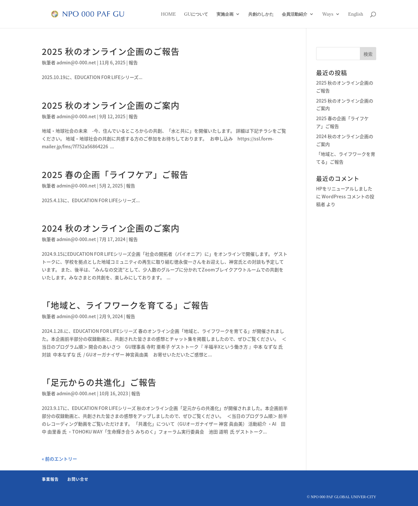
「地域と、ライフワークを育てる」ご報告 (125, 305)
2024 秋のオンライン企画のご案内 (111, 228)
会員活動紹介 (294, 14)
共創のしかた (261, 14)
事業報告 (50, 479)
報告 (133, 62)
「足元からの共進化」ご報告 (99, 382)
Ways (327, 14)
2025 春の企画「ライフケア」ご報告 (115, 174)
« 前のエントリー (59, 458)
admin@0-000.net (76, 62)
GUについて (196, 14)
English (355, 14)
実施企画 (225, 14)
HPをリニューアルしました (344, 188)
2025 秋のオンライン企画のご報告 (111, 51)
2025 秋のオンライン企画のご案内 (111, 105)
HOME (168, 14)
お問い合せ (77, 479)
